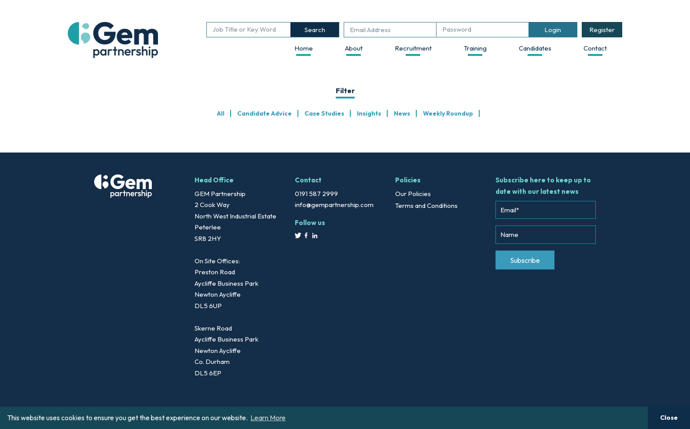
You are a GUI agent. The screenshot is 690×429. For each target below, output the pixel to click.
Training (475, 48)
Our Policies (413, 193)
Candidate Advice (264, 113)
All (220, 113)
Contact (595, 48)
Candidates (535, 48)
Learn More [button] (268, 417)
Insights (369, 113)
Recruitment (413, 48)
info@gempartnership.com (334, 204)
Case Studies (324, 113)
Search (315, 29)
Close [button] (669, 418)
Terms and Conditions (426, 205)
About (354, 48)
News (402, 113)
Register (602, 29)
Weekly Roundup (448, 113)
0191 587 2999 (316, 193)
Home (303, 48)
